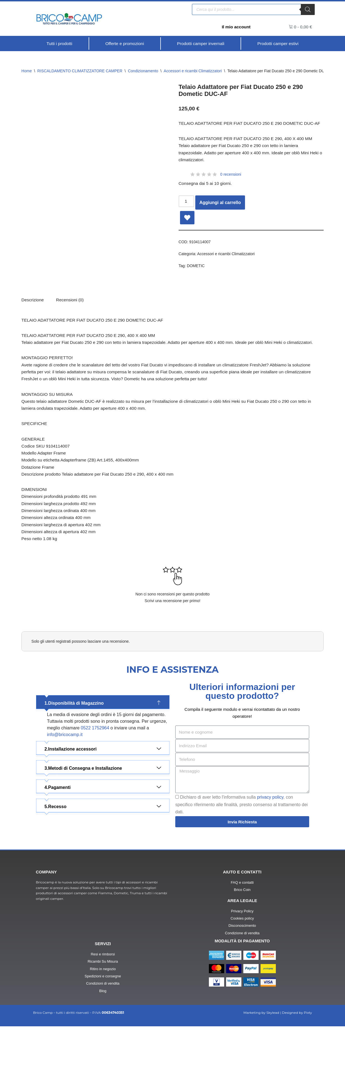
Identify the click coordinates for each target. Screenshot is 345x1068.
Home (26, 71)
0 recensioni (230, 185)
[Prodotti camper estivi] (278, 43)
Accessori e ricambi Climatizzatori (193, 71)
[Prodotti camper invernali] (200, 43)
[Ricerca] (308, 9)
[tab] (71, 313)
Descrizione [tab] (33, 313)
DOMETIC (196, 278)
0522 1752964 (95, 764)
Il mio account (236, 26)
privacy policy (270, 835)
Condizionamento (143, 71)
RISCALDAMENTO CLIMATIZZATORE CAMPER (79, 71)
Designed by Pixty (297, 1054)
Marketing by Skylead (261, 1054)
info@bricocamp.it (64, 771)
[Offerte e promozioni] (124, 43)
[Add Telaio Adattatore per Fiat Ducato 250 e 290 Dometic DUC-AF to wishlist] (187, 229)
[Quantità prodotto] (187, 212)
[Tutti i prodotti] (59, 43)
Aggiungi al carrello (220, 213)
